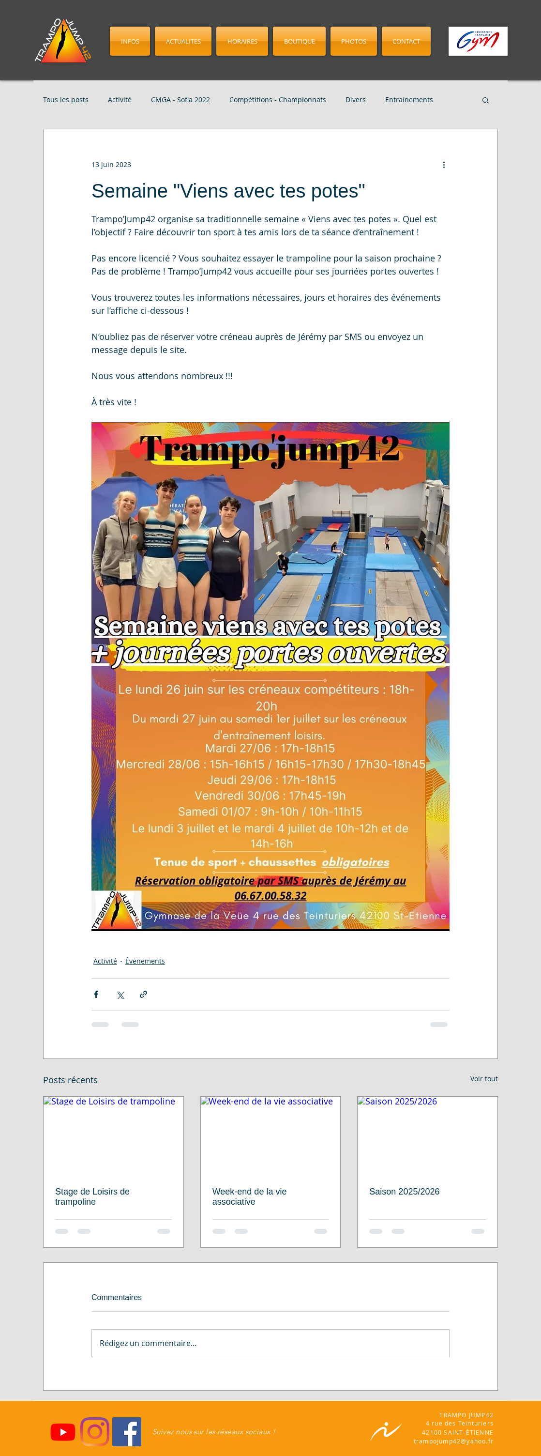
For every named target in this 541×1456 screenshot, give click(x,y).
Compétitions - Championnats (277, 99)
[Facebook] (126, 1431)
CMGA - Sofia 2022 (180, 99)
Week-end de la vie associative (249, 1197)
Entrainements (409, 99)
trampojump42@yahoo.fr (454, 1441)
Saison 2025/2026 (404, 1191)
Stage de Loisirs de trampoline (92, 1197)
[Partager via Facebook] (96, 994)
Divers (356, 99)
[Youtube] (62, 1431)
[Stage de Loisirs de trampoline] (113, 1136)
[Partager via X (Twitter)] (119, 994)
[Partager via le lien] (143, 994)
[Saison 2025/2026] (427, 1136)
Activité (120, 99)
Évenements (145, 961)
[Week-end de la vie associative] (271, 1136)
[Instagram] (94, 1431)
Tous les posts (66, 99)
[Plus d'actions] (444, 164)
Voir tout (484, 1078)
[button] (485, 100)
